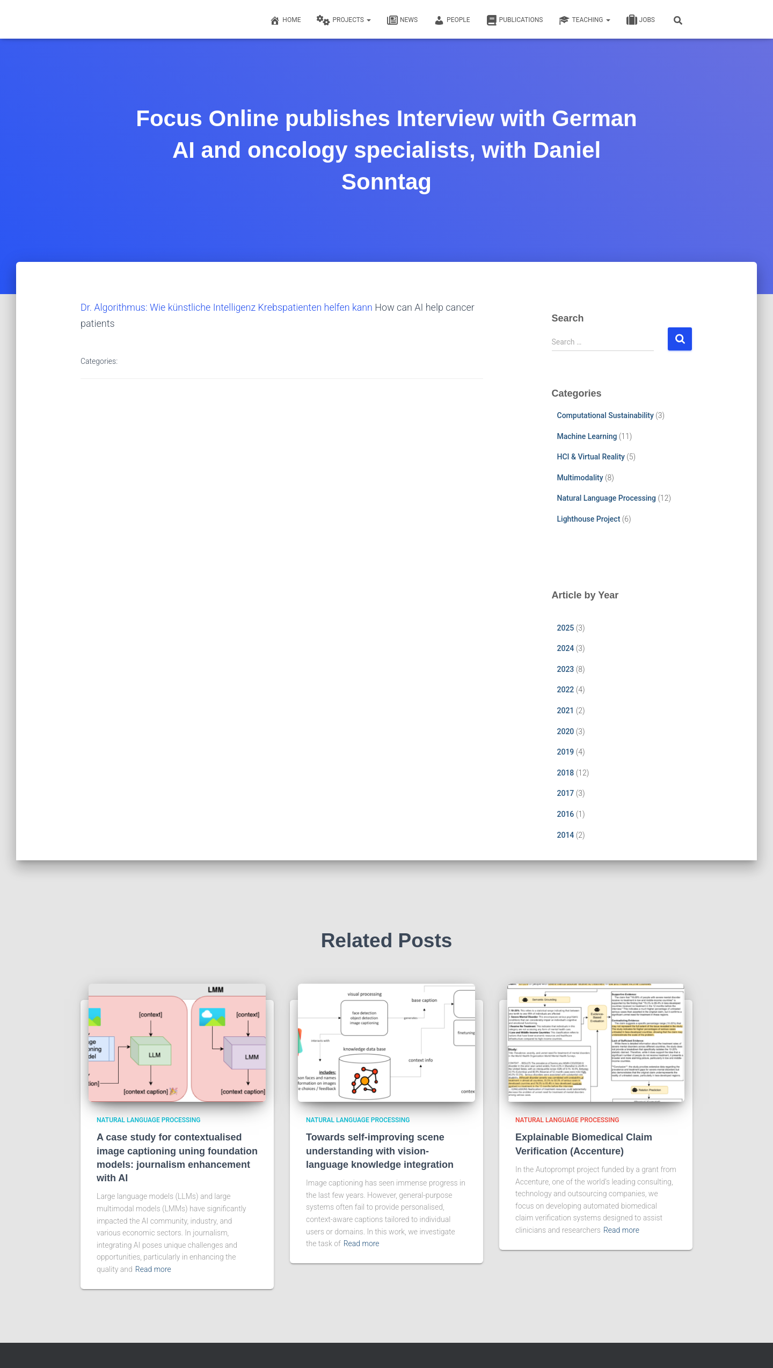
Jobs (640, 20)
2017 (565, 793)
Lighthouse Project (589, 519)
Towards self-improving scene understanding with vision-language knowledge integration (380, 1150)
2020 (565, 731)
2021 (565, 710)
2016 (565, 814)
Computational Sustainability (605, 415)
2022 (565, 689)
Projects (343, 20)
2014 (565, 835)
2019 (565, 752)
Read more (153, 1269)
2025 (565, 628)
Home (285, 20)
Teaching (584, 20)
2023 (565, 669)
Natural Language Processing (606, 498)
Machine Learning (587, 436)
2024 (565, 648)
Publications (514, 20)
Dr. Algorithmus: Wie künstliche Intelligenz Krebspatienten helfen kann (227, 307)
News (402, 20)
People (452, 20)
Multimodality (580, 477)
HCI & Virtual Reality (591, 456)
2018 (565, 773)
